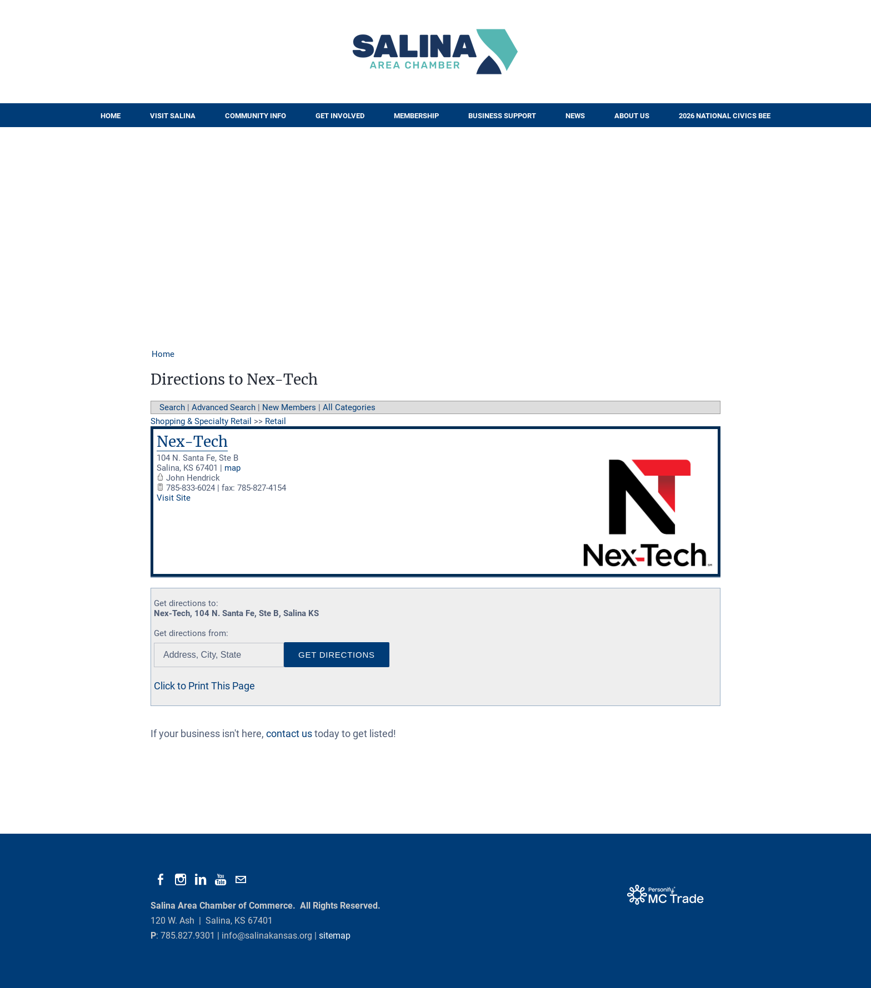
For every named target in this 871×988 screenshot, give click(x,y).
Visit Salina (173, 116)
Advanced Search (224, 407)
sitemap (335, 935)
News (575, 116)
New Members (289, 407)
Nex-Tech (192, 441)
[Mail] (240, 879)
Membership (416, 116)
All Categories (349, 407)
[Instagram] (180, 879)
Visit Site (174, 498)
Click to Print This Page (204, 686)
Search (172, 407)
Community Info (255, 116)
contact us (289, 733)
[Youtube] (220, 879)
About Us (631, 116)
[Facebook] (160, 879)
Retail (275, 421)
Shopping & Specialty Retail (201, 421)
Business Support (502, 116)
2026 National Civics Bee (724, 116)
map (232, 468)
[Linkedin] (200, 879)
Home (111, 116)
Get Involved (340, 116)
